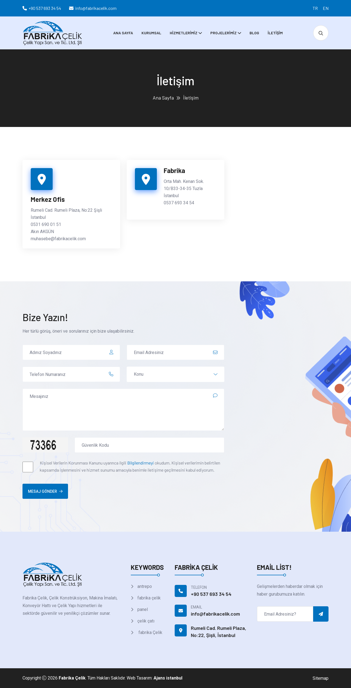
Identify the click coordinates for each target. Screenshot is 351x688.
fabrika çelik (148, 598)
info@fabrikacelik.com (96, 8)
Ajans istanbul (168, 678)
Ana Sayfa (123, 32)
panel (142, 609)
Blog (254, 32)
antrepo (144, 586)
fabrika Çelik (149, 632)
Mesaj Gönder (45, 491)
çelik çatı (145, 621)
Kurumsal (151, 32)
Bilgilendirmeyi (140, 462)
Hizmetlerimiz (183, 32)
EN (326, 8)
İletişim (275, 32)
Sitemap (321, 678)
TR (315, 8)
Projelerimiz (223, 32)
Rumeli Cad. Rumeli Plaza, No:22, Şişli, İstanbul (218, 631)
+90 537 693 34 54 (45, 8)
